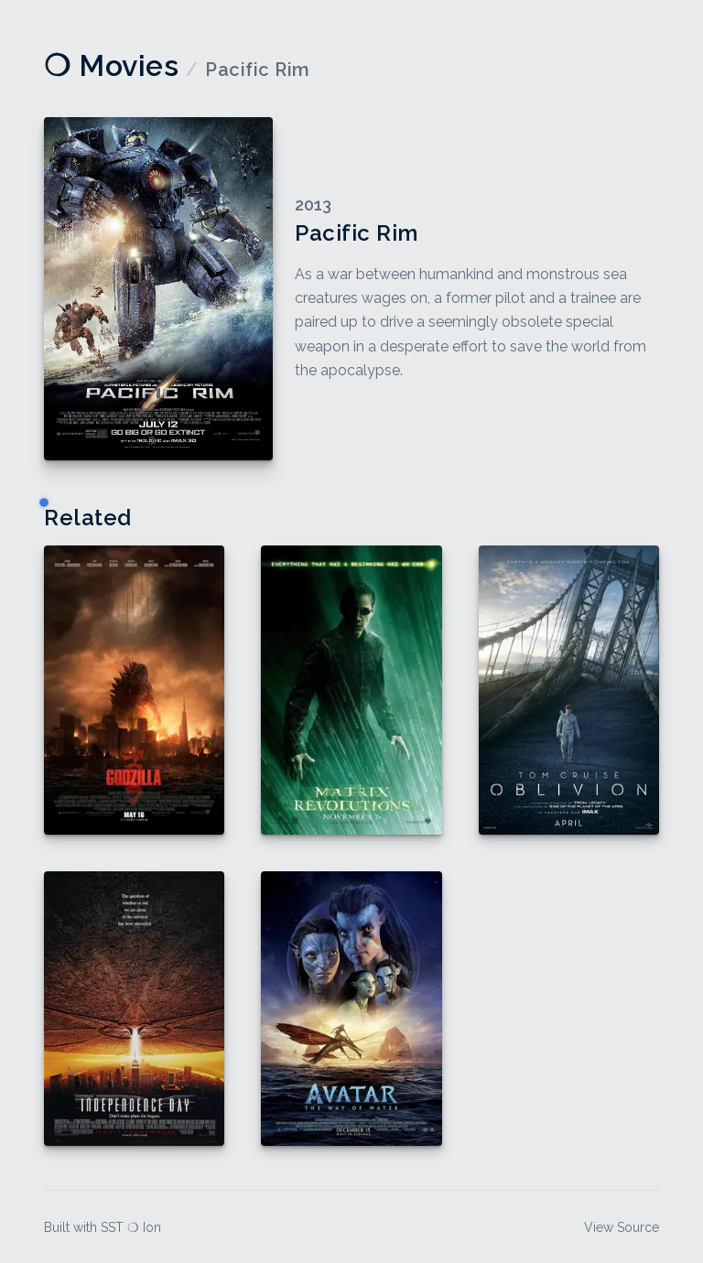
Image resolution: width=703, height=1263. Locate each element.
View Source (621, 1227)
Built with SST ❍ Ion (102, 1227)
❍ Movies (111, 65)
